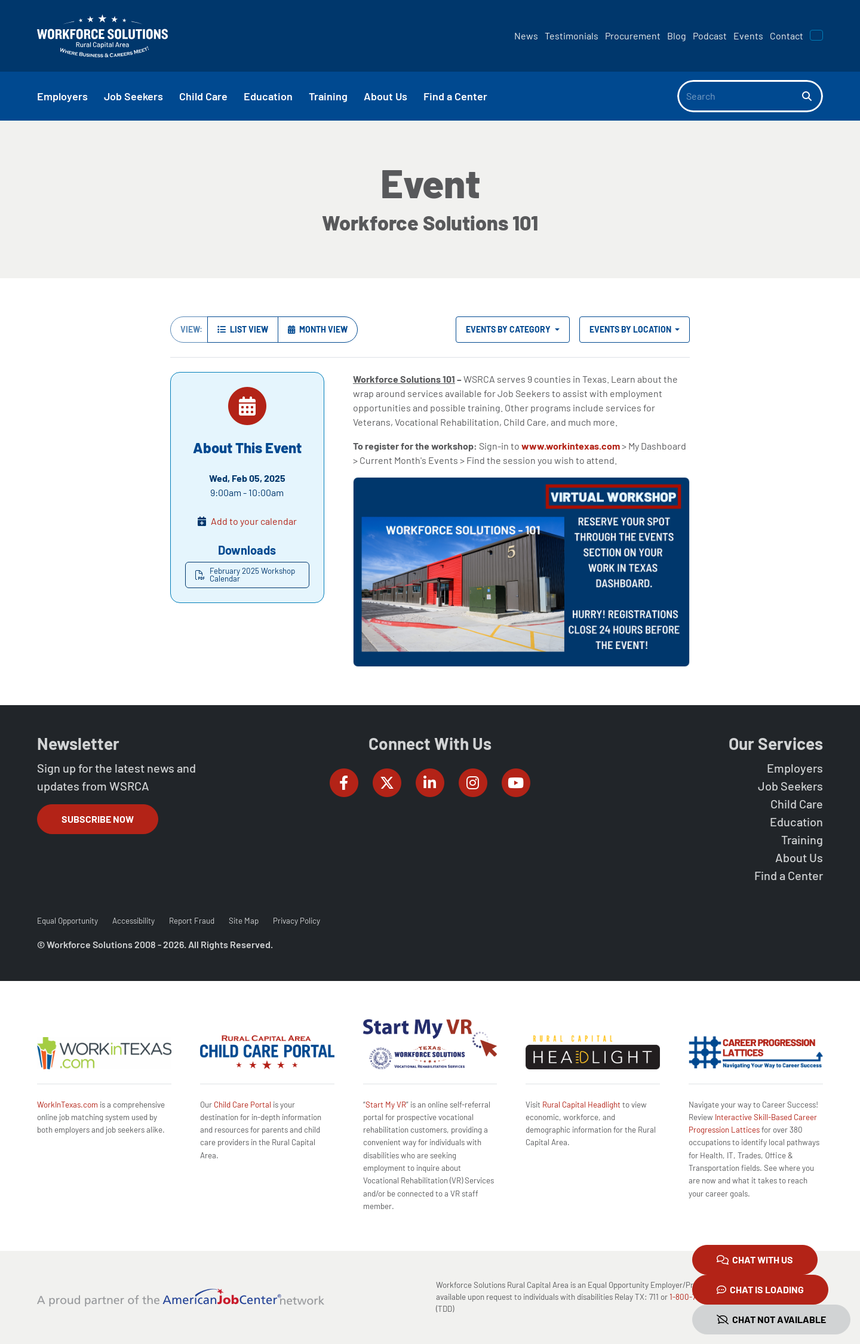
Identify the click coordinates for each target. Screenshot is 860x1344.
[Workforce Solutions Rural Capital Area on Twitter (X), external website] (387, 782)
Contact (786, 35)
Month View (318, 329)
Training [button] (328, 96)
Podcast (710, 35)
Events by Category (509, 329)
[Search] (740, 96)
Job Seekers (790, 786)
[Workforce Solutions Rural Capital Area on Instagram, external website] (473, 782)
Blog (676, 35)
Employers (795, 768)
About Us (799, 857)
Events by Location (631, 329)
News (526, 35)
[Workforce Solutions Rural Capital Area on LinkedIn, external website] (430, 782)
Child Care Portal (242, 1104)
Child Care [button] (203, 96)
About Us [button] (385, 96)
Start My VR (386, 1104)
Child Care (796, 803)
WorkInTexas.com (67, 1104)
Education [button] (268, 96)
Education (796, 821)
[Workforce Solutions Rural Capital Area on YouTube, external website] (516, 782)
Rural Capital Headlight (581, 1104)
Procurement (633, 35)
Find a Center (788, 875)
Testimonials (571, 35)
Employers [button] (62, 96)
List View (242, 329)
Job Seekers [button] (133, 96)
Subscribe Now (98, 819)
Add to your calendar (254, 521)
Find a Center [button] (455, 96)
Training (802, 839)
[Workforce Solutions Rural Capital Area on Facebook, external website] (344, 782)
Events (748, 35)
